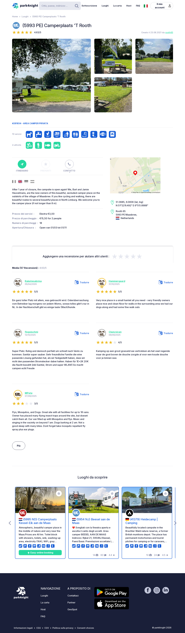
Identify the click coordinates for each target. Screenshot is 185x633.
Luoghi (105, 5)
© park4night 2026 (161, 627)
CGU (38, 628)
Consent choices (85, 628)
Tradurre (82, 282)
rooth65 (169, 32)
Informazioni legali (23, 628)
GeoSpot (72, 609)
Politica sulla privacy (62, 628)
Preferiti (45, 166)
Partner (71, 602)
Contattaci (73, 595)
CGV (46, 628)
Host (128, 5)
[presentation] (10, 523)
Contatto (69, 166)
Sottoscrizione (89, 5)
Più (18, 445)
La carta (117, 5)
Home (15, 16)
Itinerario (22, 166)
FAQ (138, 5)
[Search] (60, 6)
